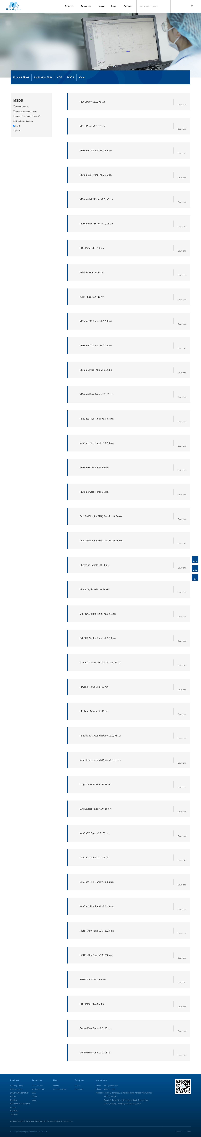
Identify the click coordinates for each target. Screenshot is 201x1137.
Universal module (20, 107)
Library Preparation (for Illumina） (27, 116)
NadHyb (13, 1100)
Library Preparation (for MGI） (25, 111)
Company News (59, 1089)
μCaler (16, 131)
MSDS (71, 77)
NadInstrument (16, 1089)
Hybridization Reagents (23, 121)
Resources (84, 6)
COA (60, 77)
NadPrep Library (16, 1086)
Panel (16, 126)
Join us (77, 1086)
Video (83, 77)
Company (127, 6)
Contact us (79, 1089)
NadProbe (14, 1111)
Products (67, 6)
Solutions (14, 1115)
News (100, 6)
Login (112, 6)
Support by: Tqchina (183, 1132)
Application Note (43, 77)
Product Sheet (21, 77)
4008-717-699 (109, 1089)
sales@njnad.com (111, 1086)
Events (56, 1086)
